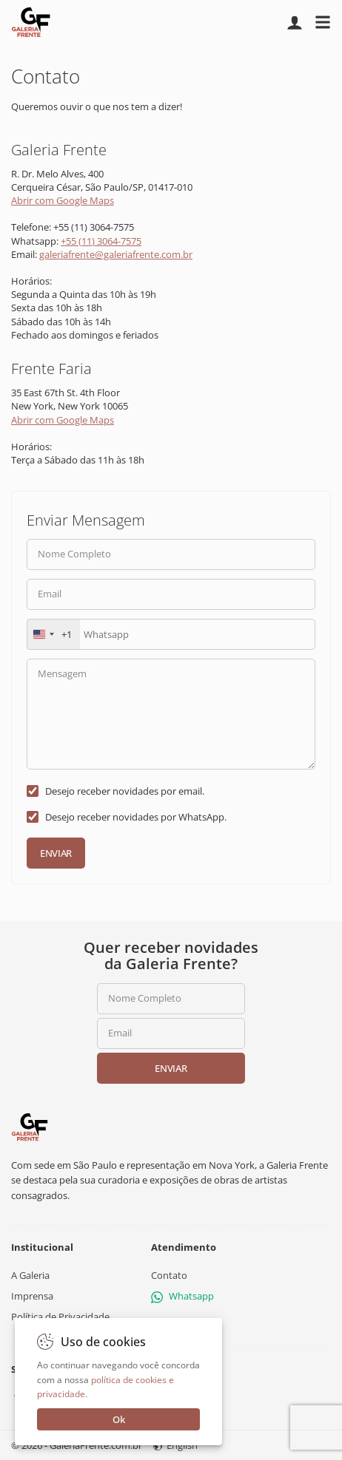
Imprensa (32, 1296)
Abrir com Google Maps (62, 200)
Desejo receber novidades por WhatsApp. (136, 817)
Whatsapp (182, 1296)
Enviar (56, 853)
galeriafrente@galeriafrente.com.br (115, 254)
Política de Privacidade (60, 1317)
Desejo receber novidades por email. (124, 791)
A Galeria (30, 1275)
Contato (169, 1275)
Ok (119, 1419)
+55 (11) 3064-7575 (101, 241)
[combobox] (53, 634)
